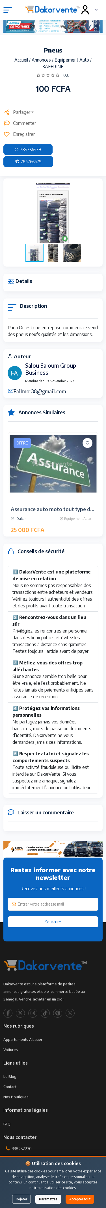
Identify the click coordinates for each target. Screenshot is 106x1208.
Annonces (42, 60)
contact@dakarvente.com (35, 1178)
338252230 (22, 1165)
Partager (16, 112)
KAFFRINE (53, 66)
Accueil (21, 60)
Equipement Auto (72, 60)
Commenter (19, 123)
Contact (9, 1104)
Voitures (10, 1067)
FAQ (6, 1141)
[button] (93, 212)
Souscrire (53, 921)
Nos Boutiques (16, 1114)
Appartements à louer (22, 1056)
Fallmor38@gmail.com (39, 391)
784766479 (28, 149)
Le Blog (9, 1093)
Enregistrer (19, 134)
